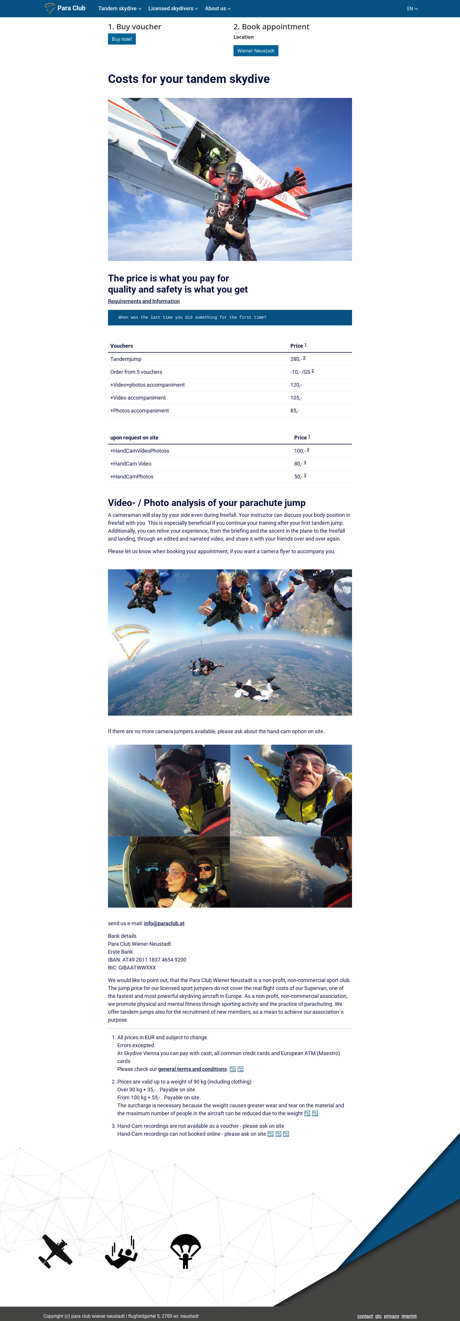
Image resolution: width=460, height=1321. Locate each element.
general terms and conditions (192, 1069)
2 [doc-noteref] (304, 357)
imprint (409, 1316)
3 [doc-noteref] (308, 449)
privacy (391, 1316)
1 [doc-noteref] (305, 344)
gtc (378, 1316)
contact (365, 1316)
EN (413, 8)
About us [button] (218, 9)
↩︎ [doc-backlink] (232, 1069)
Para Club (64, 8)
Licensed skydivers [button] (173, 9)
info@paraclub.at (164, 923)
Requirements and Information (144, 301)
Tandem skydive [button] (120, 9)
